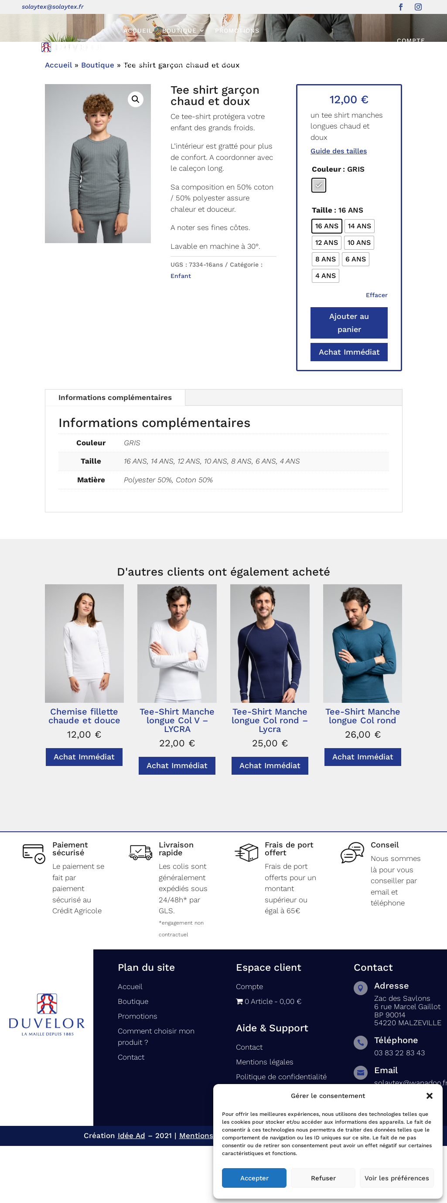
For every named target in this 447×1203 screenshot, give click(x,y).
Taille (322, 267)
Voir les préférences (397, 1178)
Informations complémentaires (115, 455)
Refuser (323, 1178)
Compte (411, 40)
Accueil (138, 30)
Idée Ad (131, 1193)
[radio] (318, 242)
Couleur (326, 226)
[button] (429, 1095)
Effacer (377, 352)
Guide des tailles (339, 208)
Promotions (237, 30)
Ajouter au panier (349, 380)
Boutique (179, 30)
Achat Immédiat (349, 409)
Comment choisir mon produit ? (184, 63)
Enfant (181, 333)
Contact (270, 63)
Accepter (254, 1178)
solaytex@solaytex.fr (53, 6)
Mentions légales (210, 1193)
